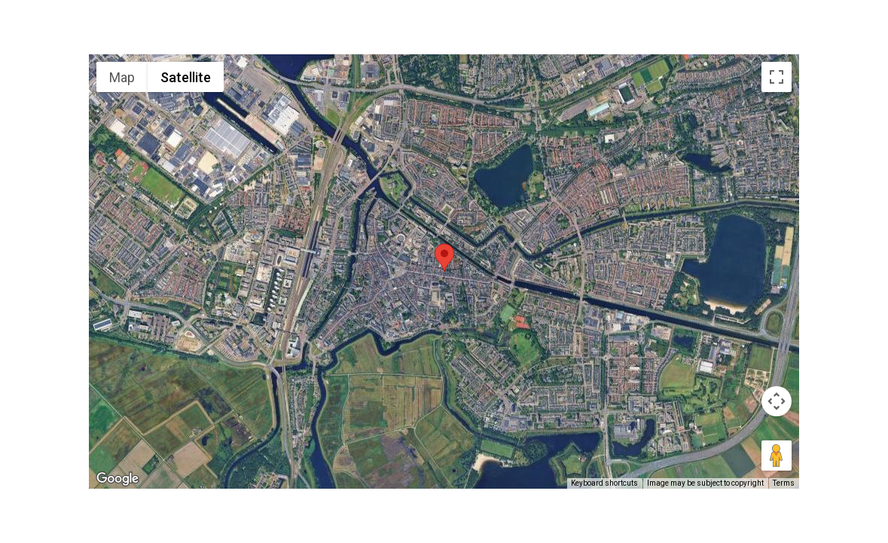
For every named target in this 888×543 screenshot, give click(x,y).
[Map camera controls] (776, 401)
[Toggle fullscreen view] (776, 77)
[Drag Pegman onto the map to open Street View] (776, 455)
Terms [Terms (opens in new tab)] (784, 483)
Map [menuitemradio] (122, 77)
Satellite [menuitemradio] (185, 77)
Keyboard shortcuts (604, 483)
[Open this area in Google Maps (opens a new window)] (117, 479)
